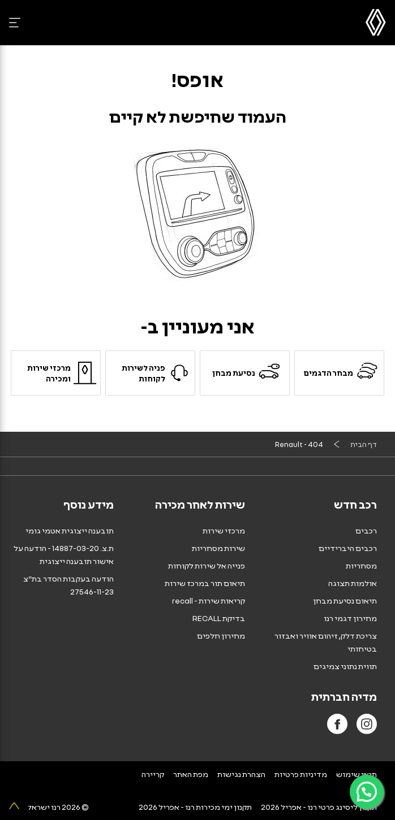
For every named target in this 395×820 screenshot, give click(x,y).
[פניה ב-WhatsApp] (367, 792)
